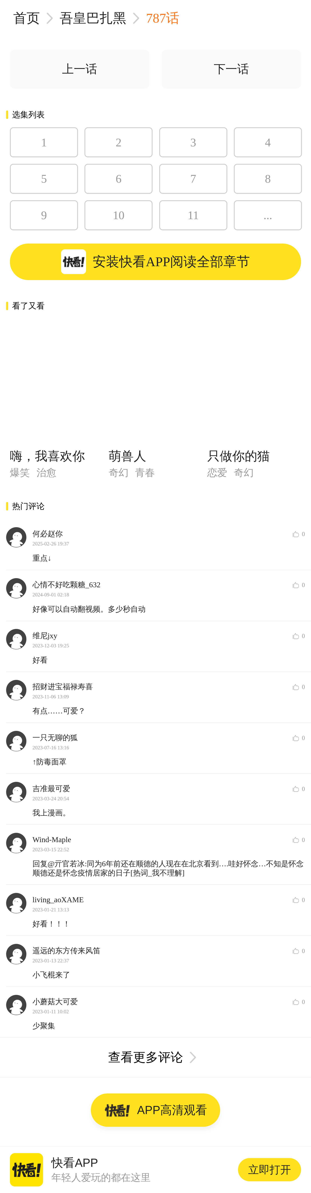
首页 (26, 18)
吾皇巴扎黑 (93, 18)
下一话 (231, 69)
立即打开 (269, 1170)
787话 (162, 18)
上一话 (79, 69)
